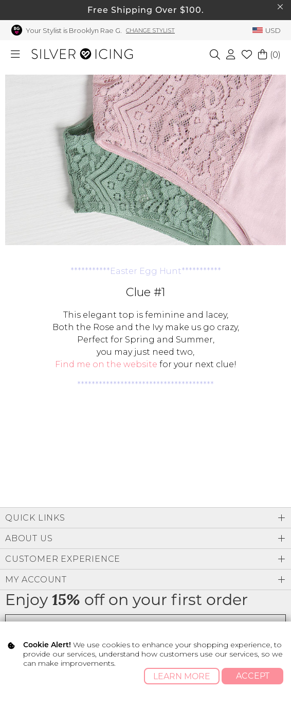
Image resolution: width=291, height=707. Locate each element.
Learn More (181, 676)
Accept (252, 676)
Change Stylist (150, 30)
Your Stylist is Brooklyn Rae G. (74, 30)
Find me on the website (106, 364)
